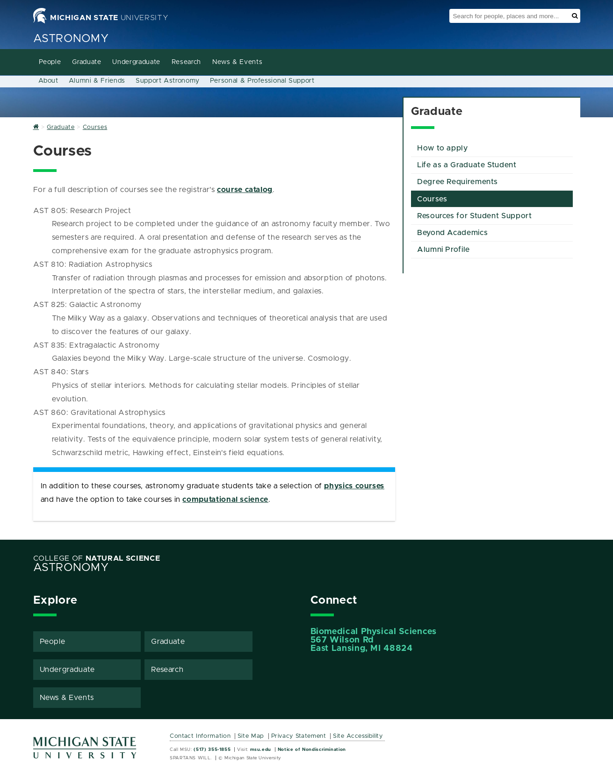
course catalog (245, 189)
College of (96, 558)
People (50, 62)
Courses (432, 199)
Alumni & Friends (97, 81)
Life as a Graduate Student (467, 165)
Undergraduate (136, 62)
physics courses (354, 486)
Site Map (251, 736)
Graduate (86, 62)
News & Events (237, 62)
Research (186, 62)
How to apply (442, 148)
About (48, 81)
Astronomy (71, 38)
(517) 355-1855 (212, 749)
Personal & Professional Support (262, 81)
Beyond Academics (452, 232)
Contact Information (200, 736)
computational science (225, 499)
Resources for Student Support (474, 216)
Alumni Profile (443, 249)
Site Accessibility (358, 736)
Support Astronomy (168, 81)
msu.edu (260, 749)
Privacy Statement (298, 736)
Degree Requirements (457, 182)
